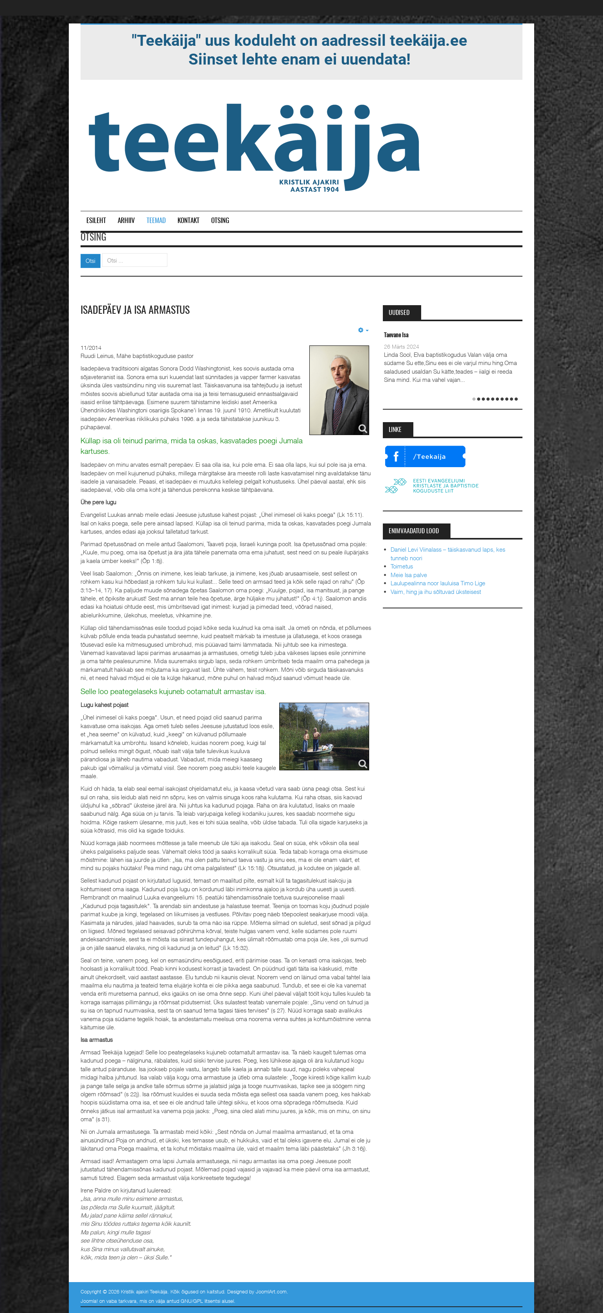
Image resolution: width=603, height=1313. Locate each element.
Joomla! (89, 1301)
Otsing (220, 221)
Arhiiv (126, 221)
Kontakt (188, 221)
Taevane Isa (396, 335)
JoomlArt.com (271, 1291)
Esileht (96, 221)
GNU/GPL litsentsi (200, 1301)
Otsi (90, 260)
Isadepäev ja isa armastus (135, 311)
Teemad (156, 221)
